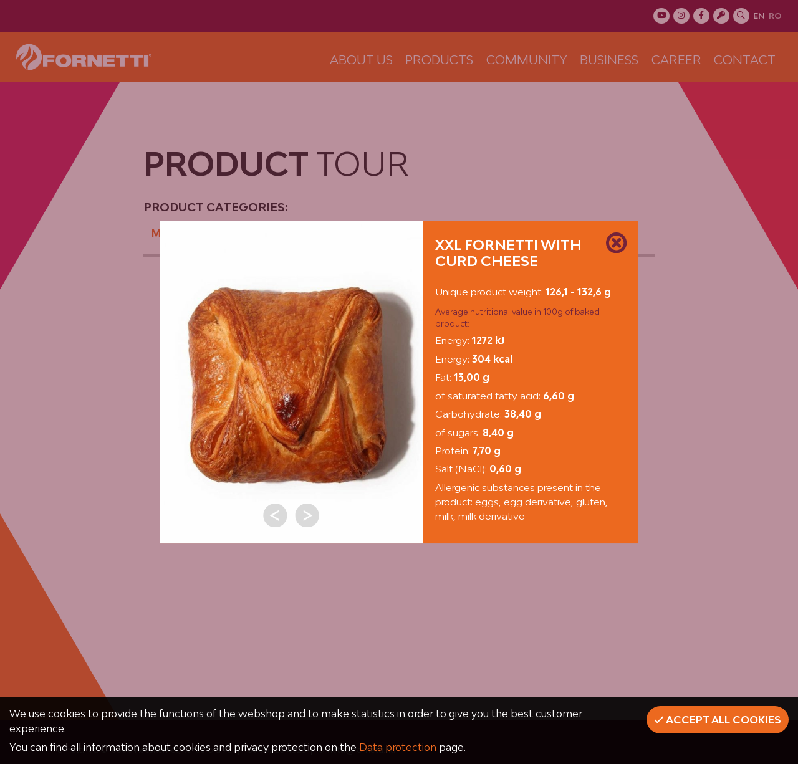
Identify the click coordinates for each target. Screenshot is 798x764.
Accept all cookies (717, 720)
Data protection (397, 747)
